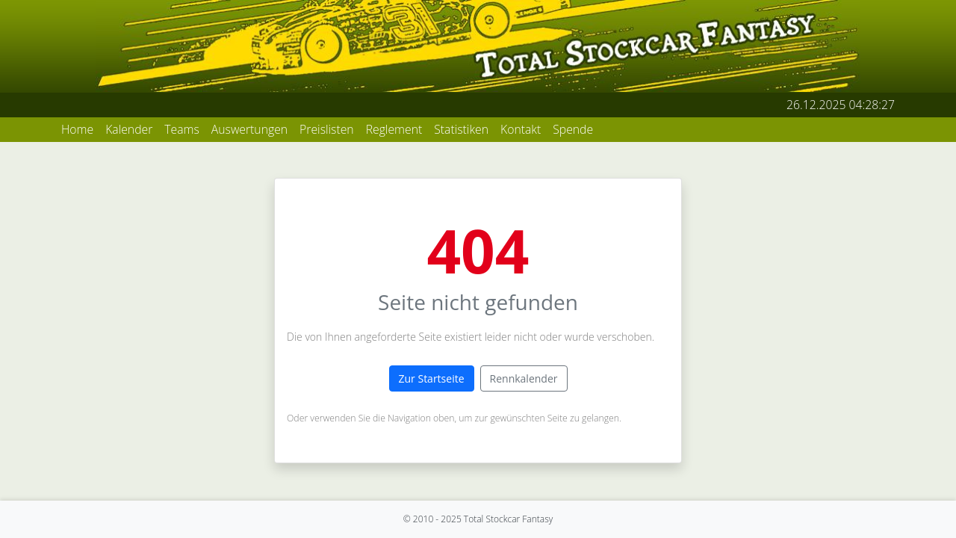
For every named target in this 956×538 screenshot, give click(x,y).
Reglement (394, 129)
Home (77, 129)
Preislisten (326, 129)
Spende (573, 129)
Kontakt (520, 129)
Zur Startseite (432, 378)
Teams (181, 129)
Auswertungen (249, 129)
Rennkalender (524, 378)
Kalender (128, 129)
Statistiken (461, 129)
